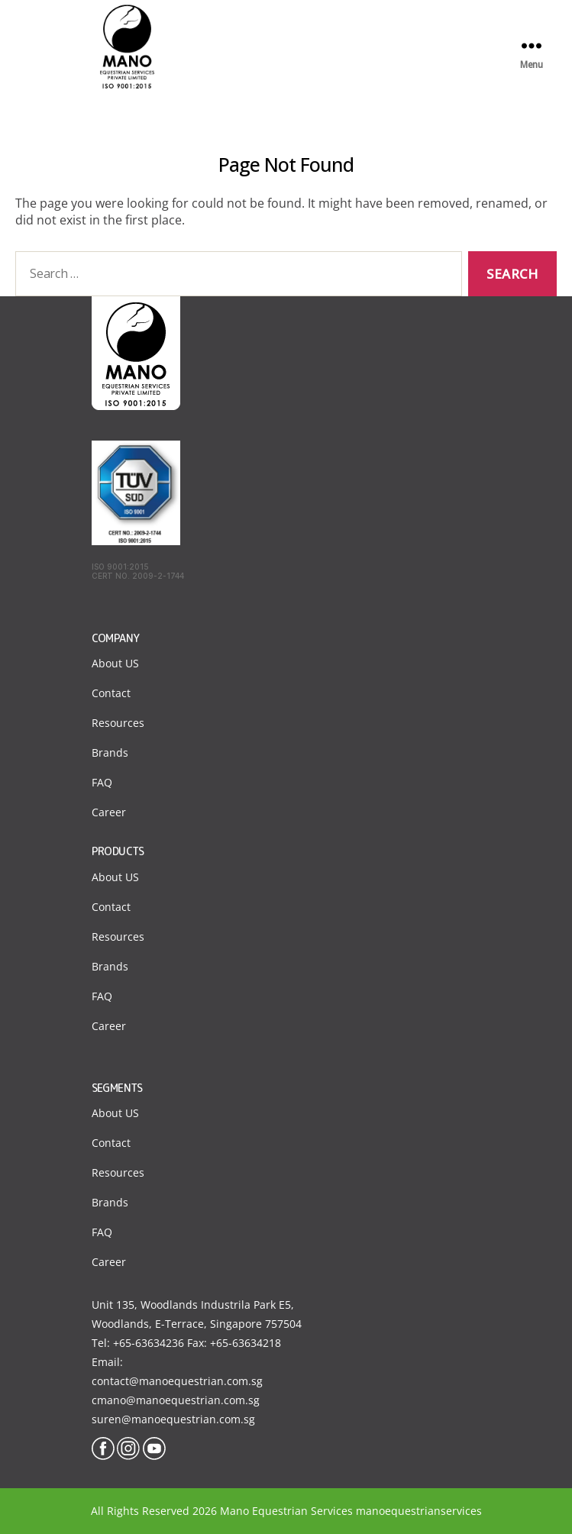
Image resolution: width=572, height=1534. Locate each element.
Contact (111, 693)
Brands (110, 752)
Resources (118, 722)
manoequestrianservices (419, 1510)
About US (115, 663)
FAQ (102, 782)
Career (109, 812)
